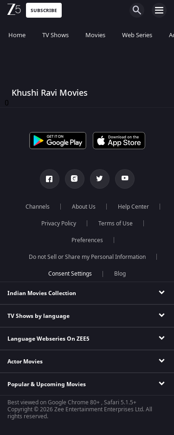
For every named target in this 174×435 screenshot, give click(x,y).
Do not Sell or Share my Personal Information (87, 257)
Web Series (137, 35)
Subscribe (44, 10)
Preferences (87, 240)
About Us (84, 207)
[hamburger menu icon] (159, 10)
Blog (120, 274)
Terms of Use (115, 223)
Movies (95, 35)
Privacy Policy (58, 223)
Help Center (133, 207)
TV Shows (55, 35)
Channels (38, 207)
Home (17, 35)
